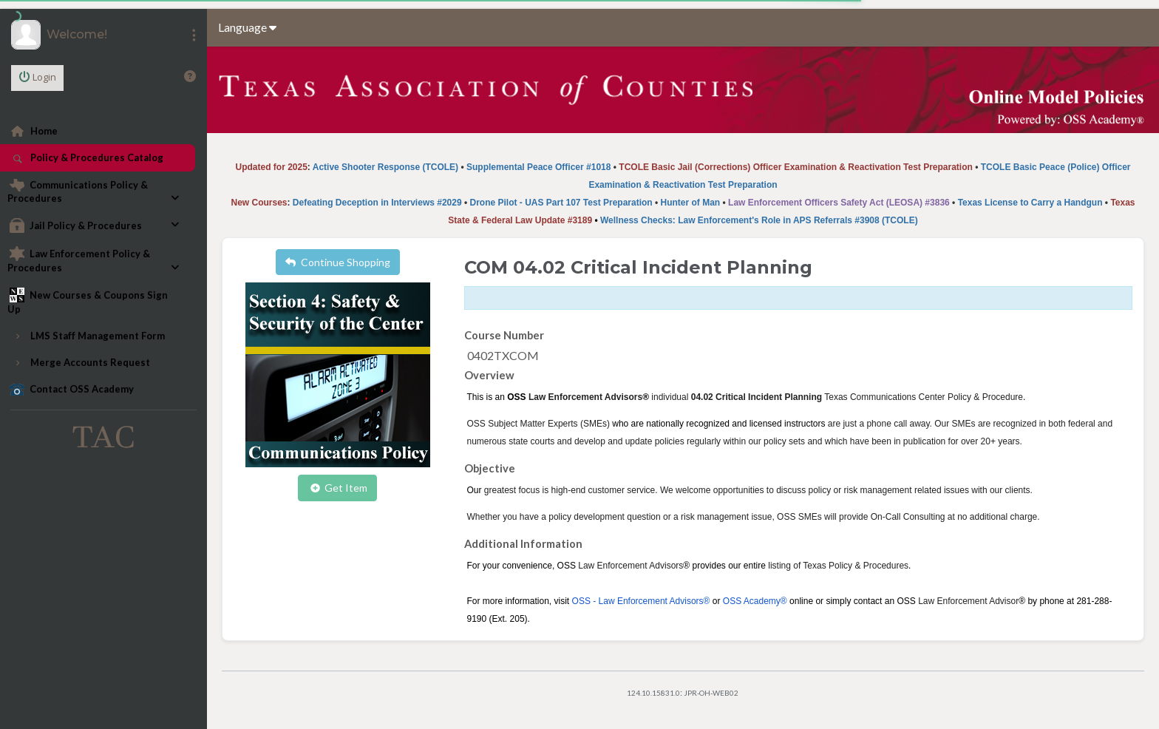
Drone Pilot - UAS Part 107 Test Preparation (560, 202)
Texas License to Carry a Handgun (1030, 202)
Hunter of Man (691, 202)
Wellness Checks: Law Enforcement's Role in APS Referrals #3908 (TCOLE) (759, 220)
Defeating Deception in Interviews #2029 (377, 202)
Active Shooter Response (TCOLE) (385, 167)
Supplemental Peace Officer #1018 (538, 167)
